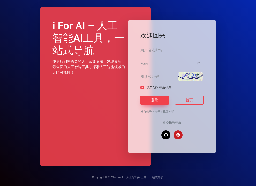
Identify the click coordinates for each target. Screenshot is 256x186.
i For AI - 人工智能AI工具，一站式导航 (139, 177)
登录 (154, 100)
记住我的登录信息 (159, 87)
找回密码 (168, 111)
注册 (157, 111)
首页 (189, 100)
